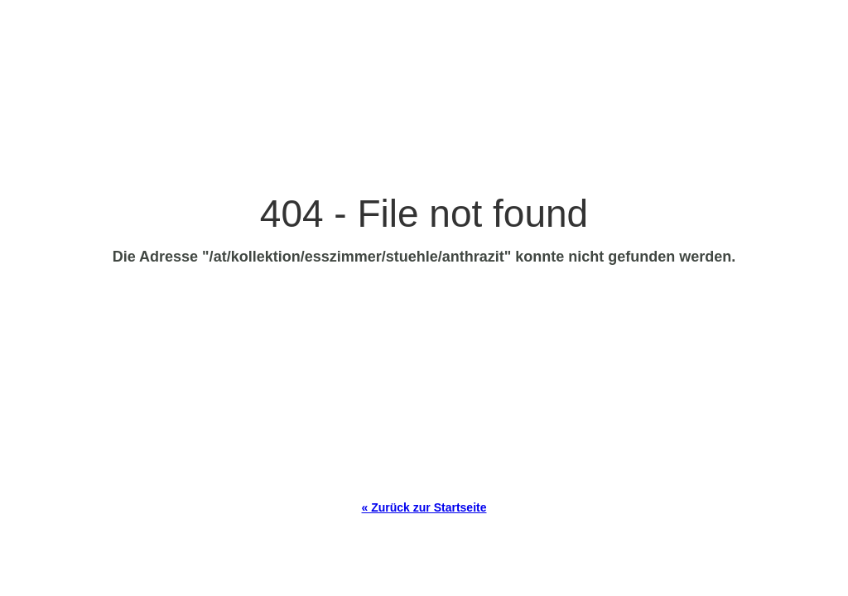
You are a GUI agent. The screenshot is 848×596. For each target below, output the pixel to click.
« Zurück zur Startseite (424, 507)
